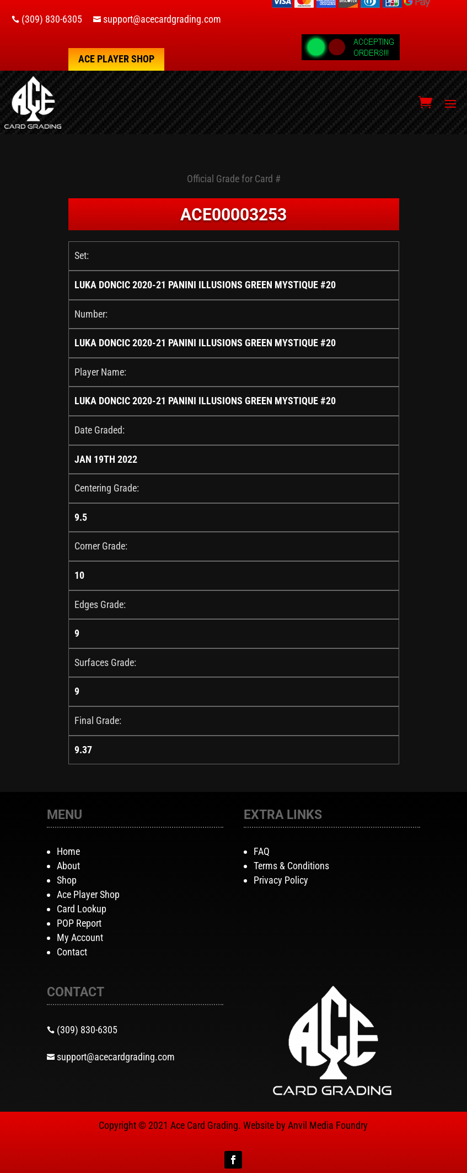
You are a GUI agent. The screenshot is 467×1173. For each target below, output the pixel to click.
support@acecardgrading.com (162, 19)
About (68, 865)
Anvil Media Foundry (328, 1125)
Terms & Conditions (291, 865)
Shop (67, 880)
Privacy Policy (281, 880)
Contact (72, 952)
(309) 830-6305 (52, 19)
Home (68, 851)
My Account (80, 937)
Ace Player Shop (116, 59)
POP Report (79, 923)
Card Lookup (81, 909)
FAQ (262, 851)
